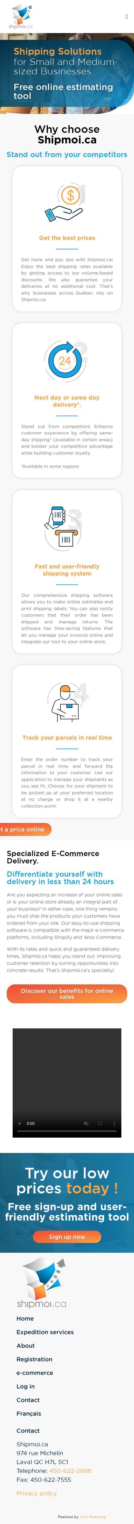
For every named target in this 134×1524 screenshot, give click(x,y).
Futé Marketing (93, 1517)
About (25, 1345)
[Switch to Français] (73, 1413)
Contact (28, 1400)
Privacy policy (36, 1493)
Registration (34, 1359)
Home (25, 1318)
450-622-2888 (70, 1471)
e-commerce (34, 1373)
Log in (25, 1386)
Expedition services (45, 1332)
